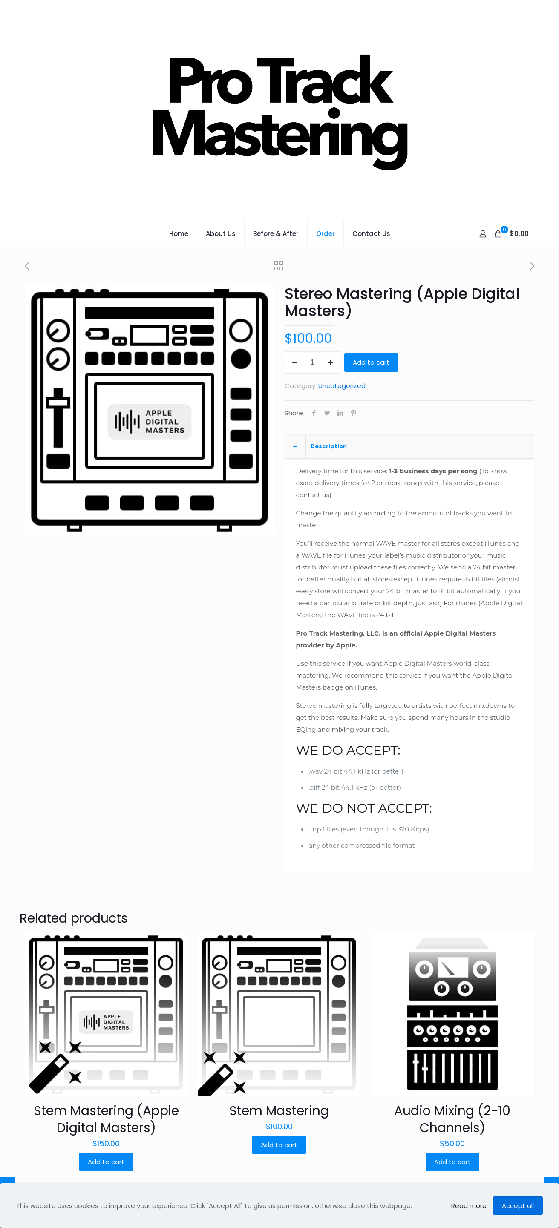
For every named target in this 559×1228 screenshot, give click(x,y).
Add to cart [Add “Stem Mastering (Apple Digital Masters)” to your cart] (106, 1161)
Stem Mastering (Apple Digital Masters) (106, 1119)
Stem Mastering (279, 1111)
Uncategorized (342, 385)
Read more (469, 1205)
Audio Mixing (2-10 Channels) (452, 1119)
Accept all (518, 1205)
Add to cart (371, 362)
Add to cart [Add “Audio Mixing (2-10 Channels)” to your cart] (452, 1161)
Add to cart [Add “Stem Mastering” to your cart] (279, 1144)
